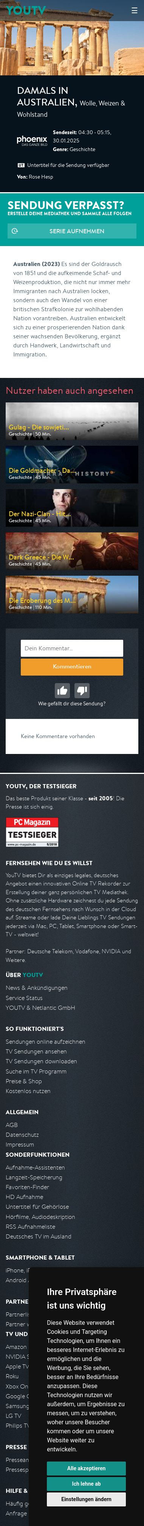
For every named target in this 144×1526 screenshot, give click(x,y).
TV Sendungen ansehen (36, 1051)
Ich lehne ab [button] (86, 1484)
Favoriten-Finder (27, 1187)
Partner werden (26, 1324)
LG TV (13, 1416)
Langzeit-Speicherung (34, 1177)
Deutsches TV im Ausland (38, 1236)
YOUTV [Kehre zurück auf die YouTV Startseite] (26, 10)
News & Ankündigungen (37, 988)
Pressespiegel (23, 1470)
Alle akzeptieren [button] (86, 1468)
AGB (12, 1125)
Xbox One (18, 1386)
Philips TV (18, 1426)
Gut (62, 690)
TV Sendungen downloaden (41, 1061)
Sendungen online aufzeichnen (45, 1042)
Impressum (20, 1144)
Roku (12, 1376)
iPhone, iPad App (28, 1270)
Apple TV (17, 1366)
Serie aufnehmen (77, 231)
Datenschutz (22, 1135)
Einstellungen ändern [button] (86, 1499)
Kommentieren (72, 667)
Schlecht (82, 690)
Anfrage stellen (26, 1513)
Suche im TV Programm (36, 1071)
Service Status (24, 998)
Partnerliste (21, 1314)
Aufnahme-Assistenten (35, 1167)
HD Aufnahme (24, 1197)
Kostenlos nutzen (28, 1091)
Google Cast (22, 1396)
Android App (22, 1280)
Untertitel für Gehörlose (37, 1207)
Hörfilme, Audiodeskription (40, 1217)
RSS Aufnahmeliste (30, 1227)
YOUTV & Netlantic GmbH (40, 1008)
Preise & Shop (24, 1081)
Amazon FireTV (25, 1347)
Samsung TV (22, 1406)
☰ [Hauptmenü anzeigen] (134, 10)
